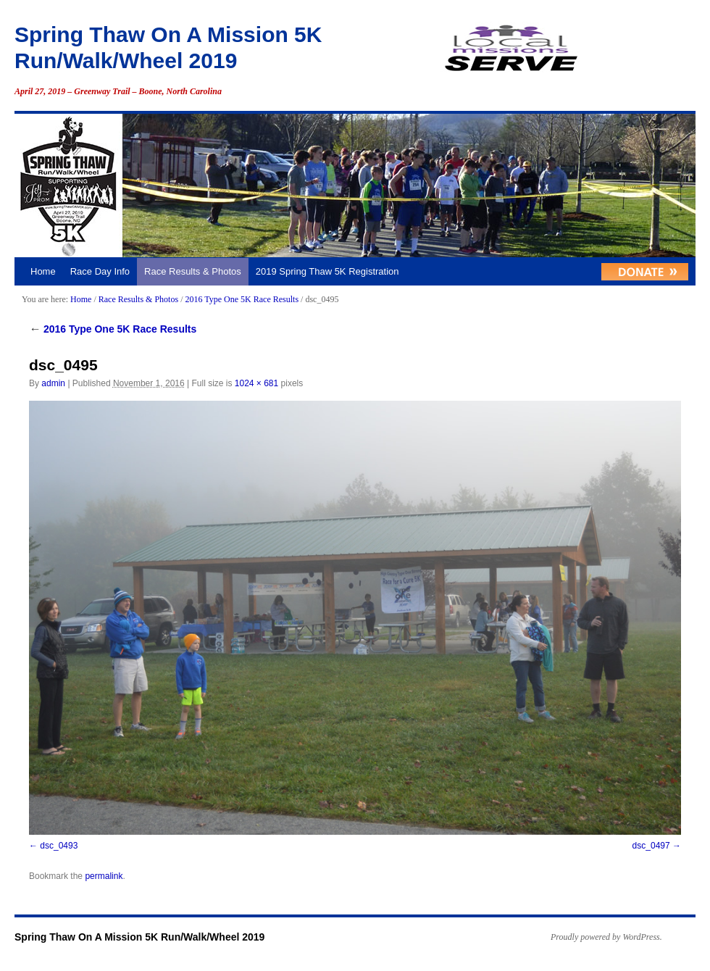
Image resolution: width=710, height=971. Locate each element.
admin (53, 383)
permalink (103, 876)
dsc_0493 (59, 846)
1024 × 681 (256, 383)
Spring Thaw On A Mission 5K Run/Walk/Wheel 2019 (139, 937)
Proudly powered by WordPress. (606, 937)
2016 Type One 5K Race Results (241, 299)
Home (43, 271)
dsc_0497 (651, 846)
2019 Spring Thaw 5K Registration (327, 271)
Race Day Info (100, 271)
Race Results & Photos (192, 271)
